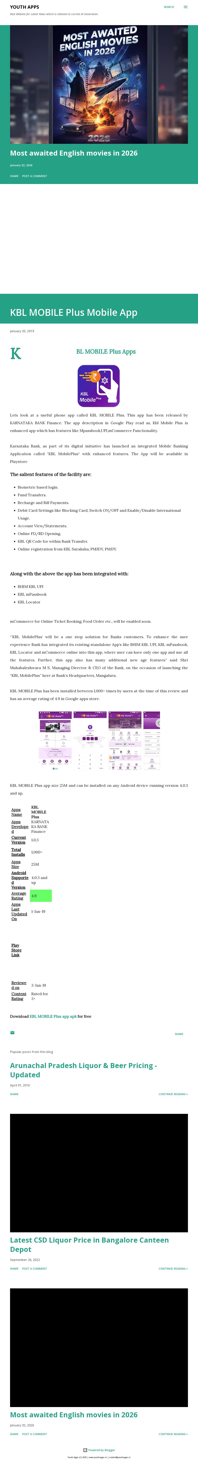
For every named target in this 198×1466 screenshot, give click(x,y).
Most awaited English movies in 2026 (74, 153)
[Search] (169, 7)
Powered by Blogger (99, 1450)
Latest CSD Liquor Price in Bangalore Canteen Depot (89, 1244)
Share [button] (14, 176)
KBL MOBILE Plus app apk (53, 1016)
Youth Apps (24, 7)
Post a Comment (34, 176)
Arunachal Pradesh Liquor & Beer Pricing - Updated (83, 1070)
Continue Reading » (173, 1094)
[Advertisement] (99, 244)
